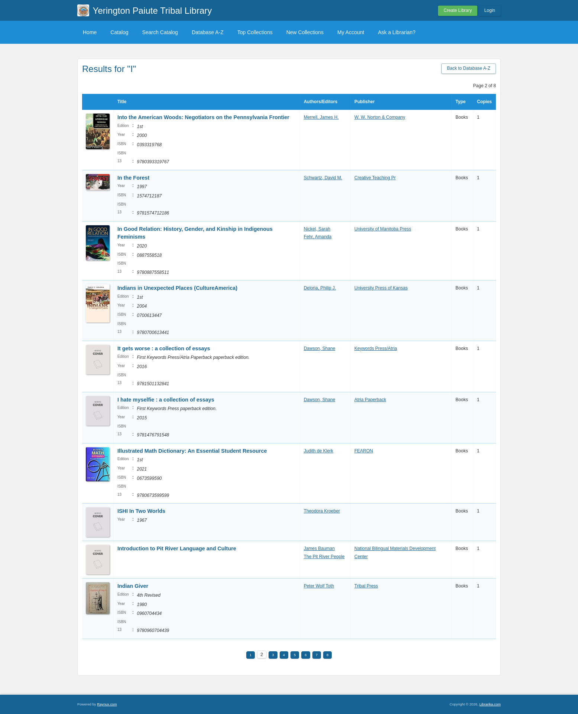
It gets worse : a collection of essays (163, 348)
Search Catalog (160, 32)
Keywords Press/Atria (375, 348)
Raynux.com (107, 704)
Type (460, 101)
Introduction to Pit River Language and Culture (176, 548)
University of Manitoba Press (382, 229)
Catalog (119, 32)
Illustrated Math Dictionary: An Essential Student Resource (192, 451)
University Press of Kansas (380, 288)
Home (90, 32)
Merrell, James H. (321, 117)
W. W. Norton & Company (379, 117)
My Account (350, 32)
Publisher (364, 101)
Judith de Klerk (318, 450)
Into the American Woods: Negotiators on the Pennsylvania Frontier (203, 117)
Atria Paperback (370, 399)
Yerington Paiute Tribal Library (152, 11)
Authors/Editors (321, 101)
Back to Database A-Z (468, 68)
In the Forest (133, 178)
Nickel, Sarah (317, 229)
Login (489, 10)
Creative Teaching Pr (375, 177)
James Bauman (319, 548)
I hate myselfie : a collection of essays (165, 400)
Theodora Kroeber (322, 511)
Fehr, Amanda (318, 236)
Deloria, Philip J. (320, 288)
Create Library (458, 10)
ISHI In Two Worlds (141, 511)
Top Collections (255, 32)
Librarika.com (490, 704)
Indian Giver (132, 586)
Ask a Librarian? (396, 32)
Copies (484, 101)
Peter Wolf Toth (319, 586)
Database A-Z (208, 32)
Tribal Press (366, 586)
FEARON (363, 450)
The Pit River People (324, 556)
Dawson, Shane (319, 348)
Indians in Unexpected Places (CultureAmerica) (177, 288)
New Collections (305, 32)
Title (121, 101)
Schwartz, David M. (323, 177)
